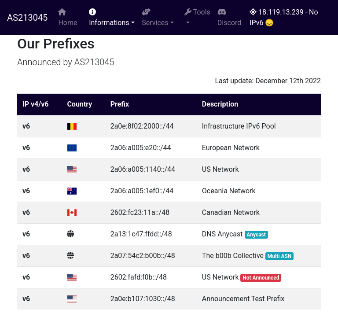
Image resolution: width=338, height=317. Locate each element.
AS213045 (27, 17)
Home (67, 17)
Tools (197, 12)
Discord (229, 17)
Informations (109, 17)
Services (155, 17)
